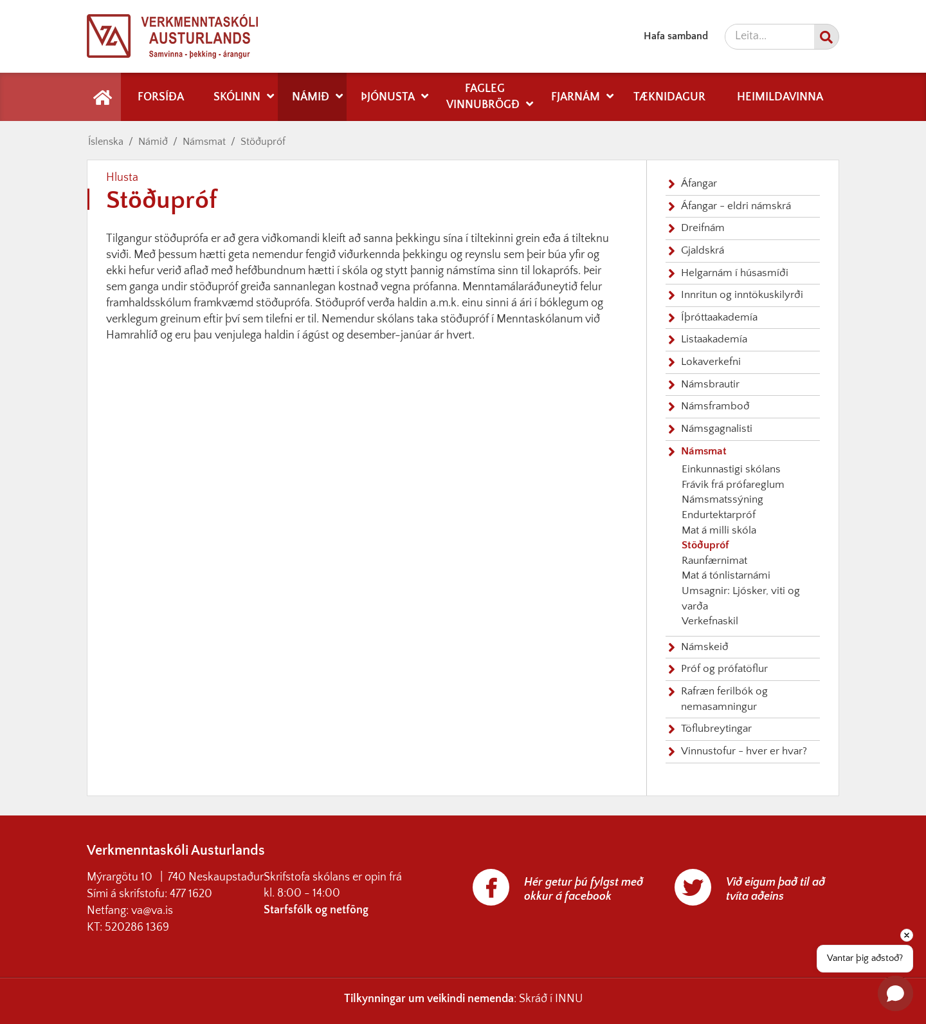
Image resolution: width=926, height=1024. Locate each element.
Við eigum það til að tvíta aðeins (775, 889)
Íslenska (105, 141)
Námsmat (204, 141)
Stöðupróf (263, 141)
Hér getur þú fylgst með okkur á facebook (583, 889)
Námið (153, 141)
